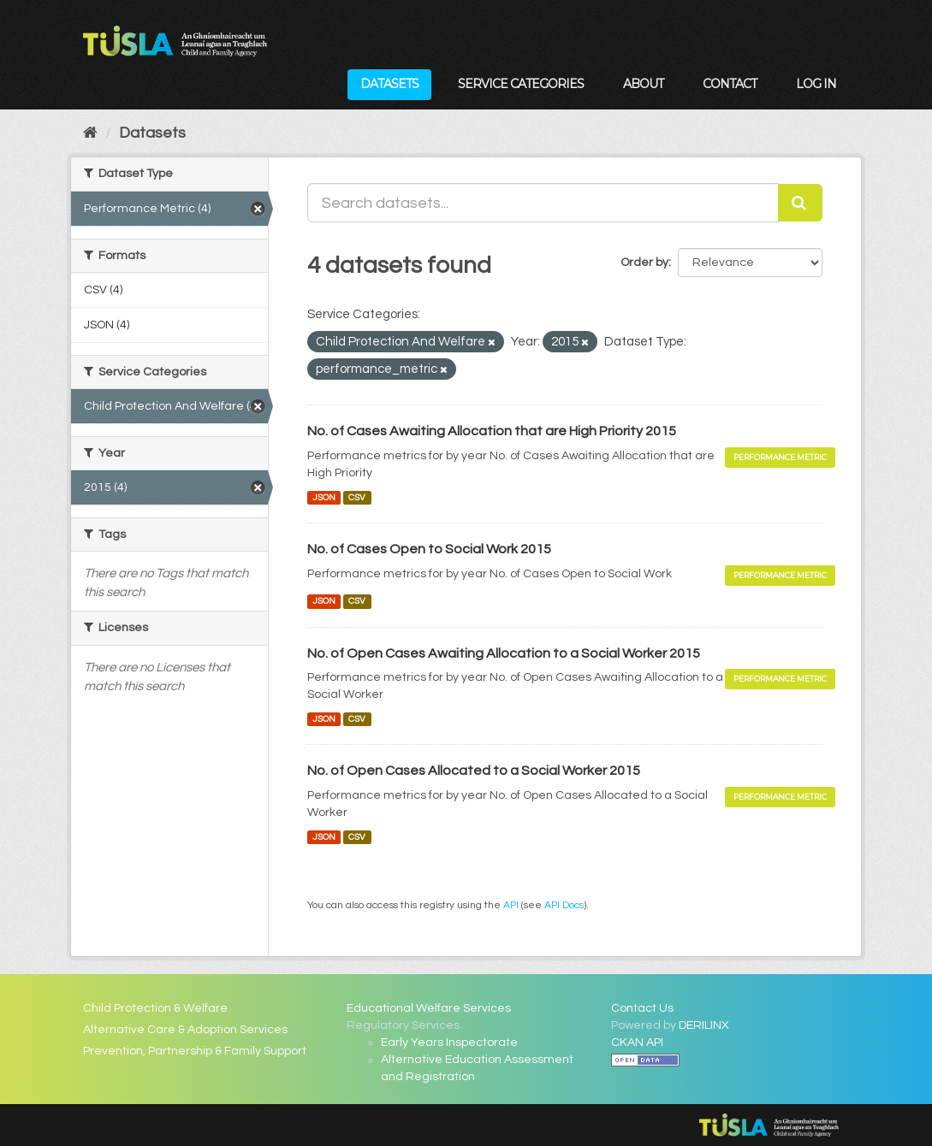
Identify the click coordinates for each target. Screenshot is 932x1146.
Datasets (389, 84)
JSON (323, 497)
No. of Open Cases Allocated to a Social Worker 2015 (473, 770)
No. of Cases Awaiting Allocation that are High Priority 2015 (491, 431)
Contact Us (642, 1008)
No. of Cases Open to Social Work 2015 (429, 549)
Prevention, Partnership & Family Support (194, 1051)
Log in (816, 84)
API (511, 905)
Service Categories (521, 84)
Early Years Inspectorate (449, 1043)
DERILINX (704, 1025)
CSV (356, 497)
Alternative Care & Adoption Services (185, 1030)
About (643, 84)
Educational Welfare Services (429, 1008)
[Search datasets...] (543, 202)
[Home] (90, 133)
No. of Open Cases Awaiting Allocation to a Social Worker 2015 (503, 653)
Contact (730, 84)
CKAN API (637, 1043)
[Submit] (800, 203)
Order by (644, 263)
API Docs (564, 905)
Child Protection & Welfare (155, 1008)
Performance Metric (780, 457)
